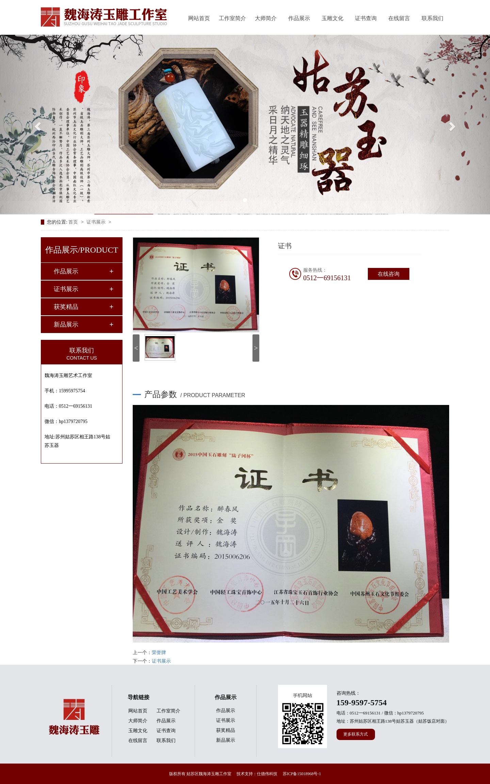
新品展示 (66, 324)
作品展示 (299, 18)
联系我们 (432, 18)
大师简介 (266, 18)
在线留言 (399, 18)
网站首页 (199, 18)
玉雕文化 (332, 18)
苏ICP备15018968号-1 (302, 773)
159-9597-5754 (362, 702)
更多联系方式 (355, 734)
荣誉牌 (159, 652)
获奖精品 (66, 306)
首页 (73, 222)
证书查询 (366, 18)
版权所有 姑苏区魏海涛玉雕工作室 (200, 773)
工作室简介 (232, 18)
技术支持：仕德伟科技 (256, 773)
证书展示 (96, 222)
